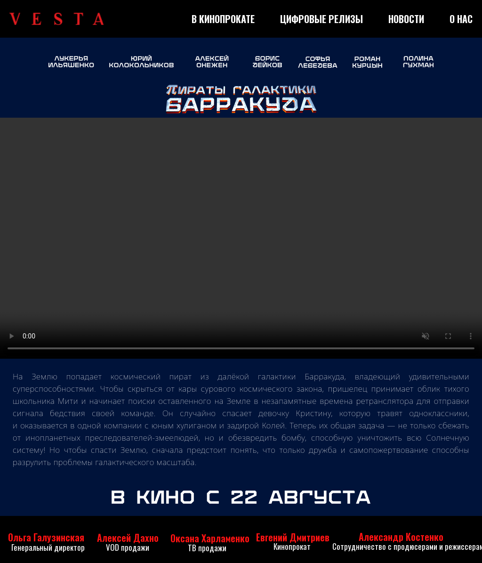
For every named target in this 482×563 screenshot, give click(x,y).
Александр (381, 537)
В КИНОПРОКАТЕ (223, 19)
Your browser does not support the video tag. (241, 238)
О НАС (461, 19)
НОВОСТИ (406, 19)
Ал (102, 538)
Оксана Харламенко (209, 538)
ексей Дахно (133, 538)
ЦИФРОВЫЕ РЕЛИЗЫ (321, 19)
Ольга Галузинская (46, 537)
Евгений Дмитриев (292, 537)
